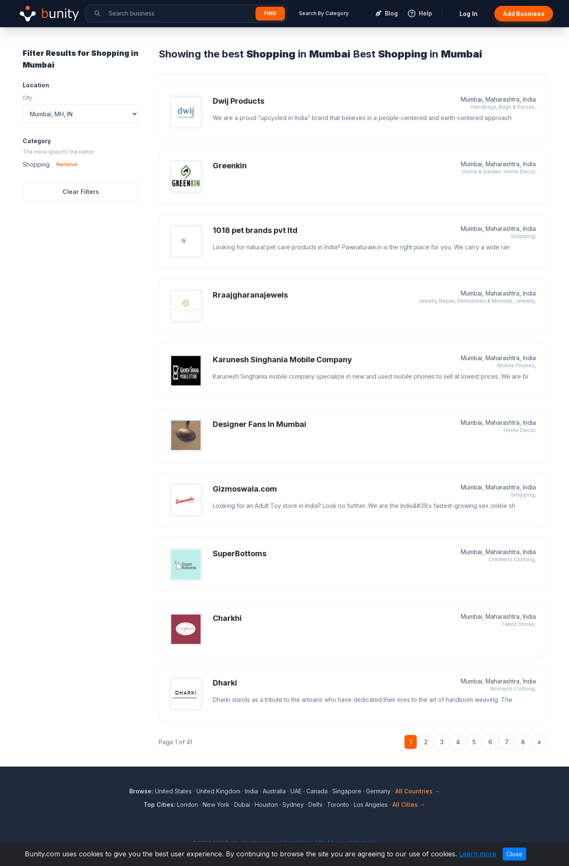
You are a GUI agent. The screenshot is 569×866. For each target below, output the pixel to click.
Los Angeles (371, 804)
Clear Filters (81, 191)
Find (270, 13)
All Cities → (408, 804)
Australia (274, 791)
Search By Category (324, 13)
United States (173, 791)
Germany (378, 791)
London (187, 804)
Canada (317, 791)
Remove (66, 164)
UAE (296, 791)
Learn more (477, 854)
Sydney (293, 804)
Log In (468, 13)
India (251, 791)
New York (216, 804)
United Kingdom (218, 791)
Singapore (346, 791)
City (27, 97)
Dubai (242, 804)
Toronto (338, 804)
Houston (266, 804)
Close (514, 854)
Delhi (315, 804)
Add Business (524, 13)
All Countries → (417, 791)
